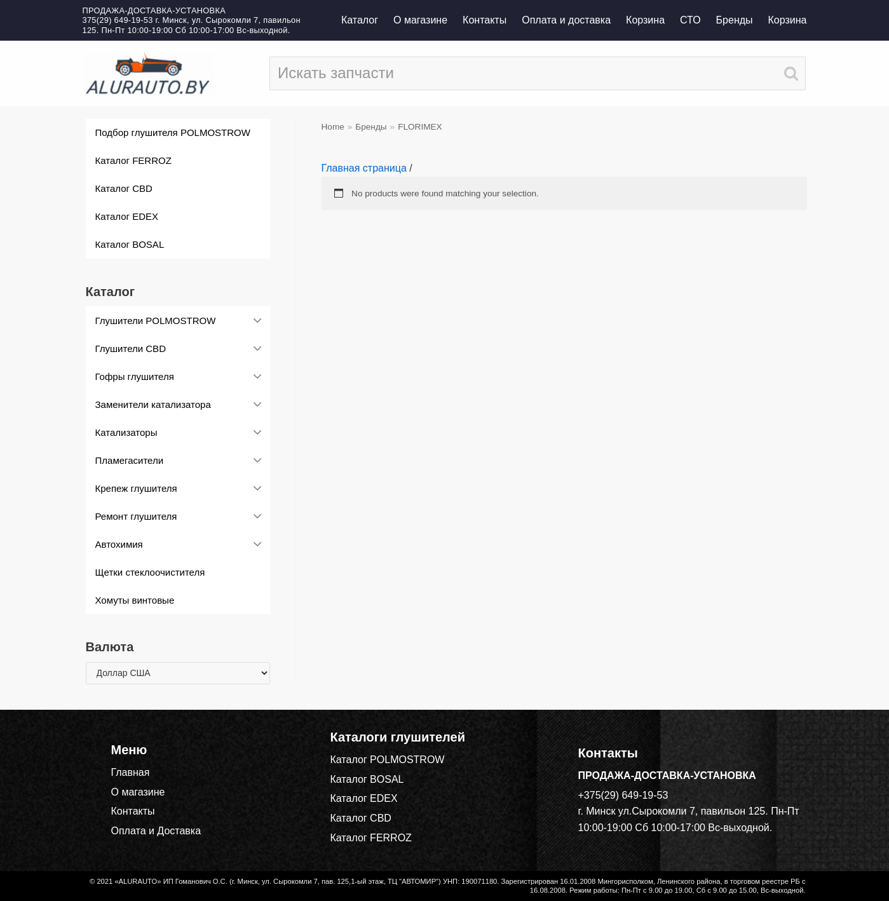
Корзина (645, 20)
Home (333, 127)
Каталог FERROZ (371, 837)
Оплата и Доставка (156, 830)
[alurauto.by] (148, 73)
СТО (690, 20)
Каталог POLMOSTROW (387, 759)
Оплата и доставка (566, 20)
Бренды (734, 20)
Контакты (484, 20)
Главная (130, 772)
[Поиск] (537, 73)
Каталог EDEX (364, 798)
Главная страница (364, 168)
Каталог (359, 20)
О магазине (420, 20)
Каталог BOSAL (367, 779)
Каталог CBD (360, 818)
